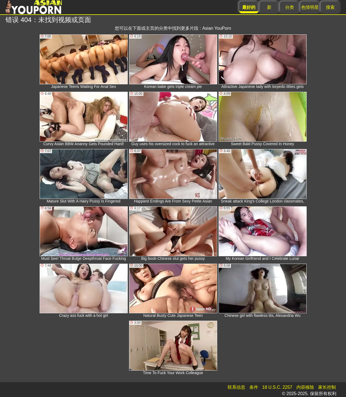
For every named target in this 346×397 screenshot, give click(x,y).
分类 (289, 7)
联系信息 (236, 387)
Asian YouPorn (216, 28)
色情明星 (310, 7)
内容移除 (305, 387)
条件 (253, 387)
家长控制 (327, 387)
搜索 (330, 7)
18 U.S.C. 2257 (277, 387)
